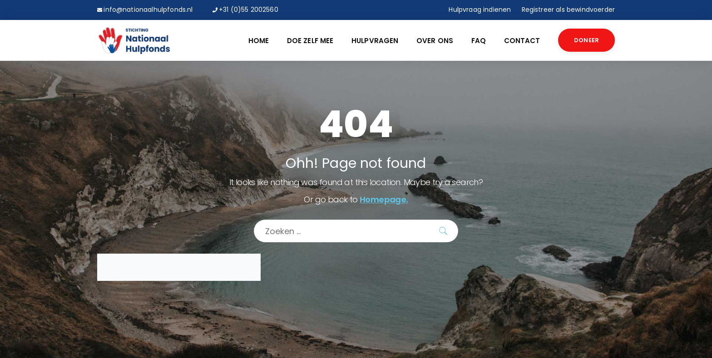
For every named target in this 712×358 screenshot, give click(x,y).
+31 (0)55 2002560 (248, 9)
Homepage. (384, 199)
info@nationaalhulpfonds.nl (148, 9)
